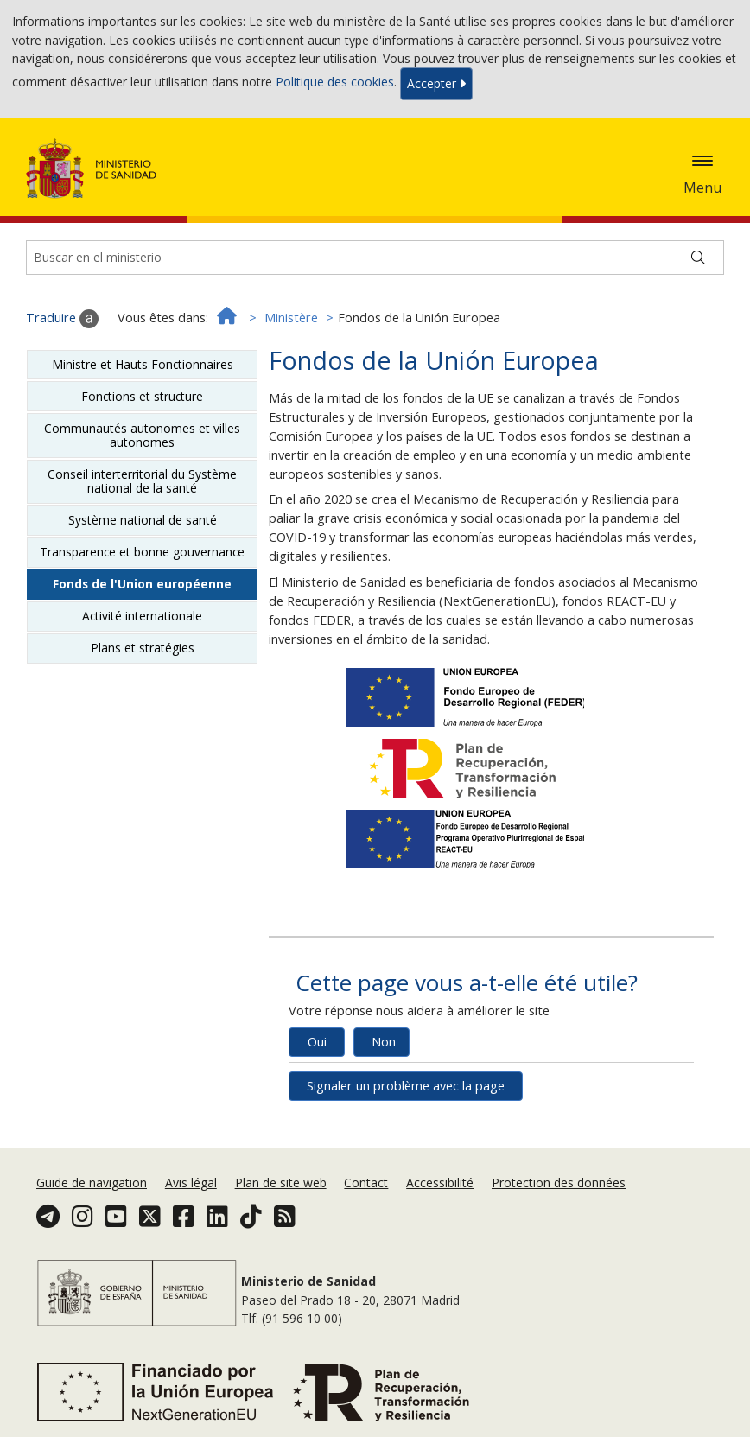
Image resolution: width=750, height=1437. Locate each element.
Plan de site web (281, 1182)
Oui (317, 1041)
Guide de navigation (91, 1182)
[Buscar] (698, 257)
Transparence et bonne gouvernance (142, 552)
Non (384, 1041)
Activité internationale (142, 615)
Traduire (62, 318)
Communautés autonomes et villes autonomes (142, 435)
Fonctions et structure (142, 396)
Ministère (291, 317)
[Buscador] (375, 257)
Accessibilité (440, 1182)
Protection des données (559, 1182)
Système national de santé (142, 520)
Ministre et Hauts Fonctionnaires (142, 364)
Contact (366, 1182)
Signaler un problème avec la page (406, 1086)
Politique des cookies (335, 82)
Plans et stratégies (142, 647)
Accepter (436, 83)
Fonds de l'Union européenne (142, 583)
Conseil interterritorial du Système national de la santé (142, 481)
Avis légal (191, 1182)
